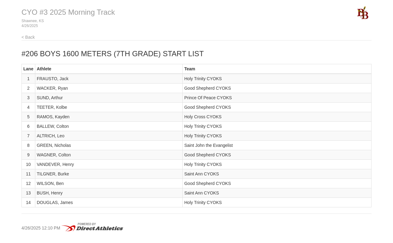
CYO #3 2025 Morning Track (68, 12)
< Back (28, 37)
